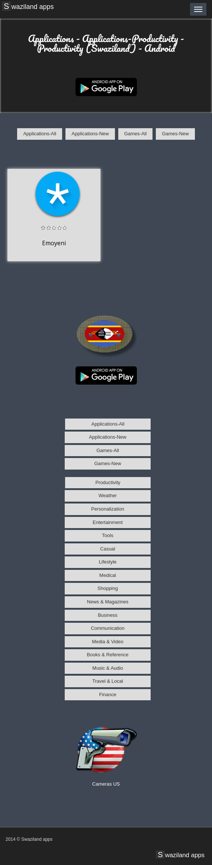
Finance (107, 694)
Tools (107, 535)
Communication (107, 628)
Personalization (107, 509)
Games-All (135, 133)
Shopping (107, 588)
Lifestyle (108, 562)
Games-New (175, 133)
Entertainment (108, 522)
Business (108, 615)
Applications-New (90, 133)
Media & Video (107, 641)
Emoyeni (54, 243)
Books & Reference (107, 654)
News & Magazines (107, 601)
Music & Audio (107, 668)
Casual (107, 549)
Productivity (107, 482)
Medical (107, 575)
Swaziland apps (29, 6)
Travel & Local (107, 681)
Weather (108, 495)
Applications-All (39, 133)
